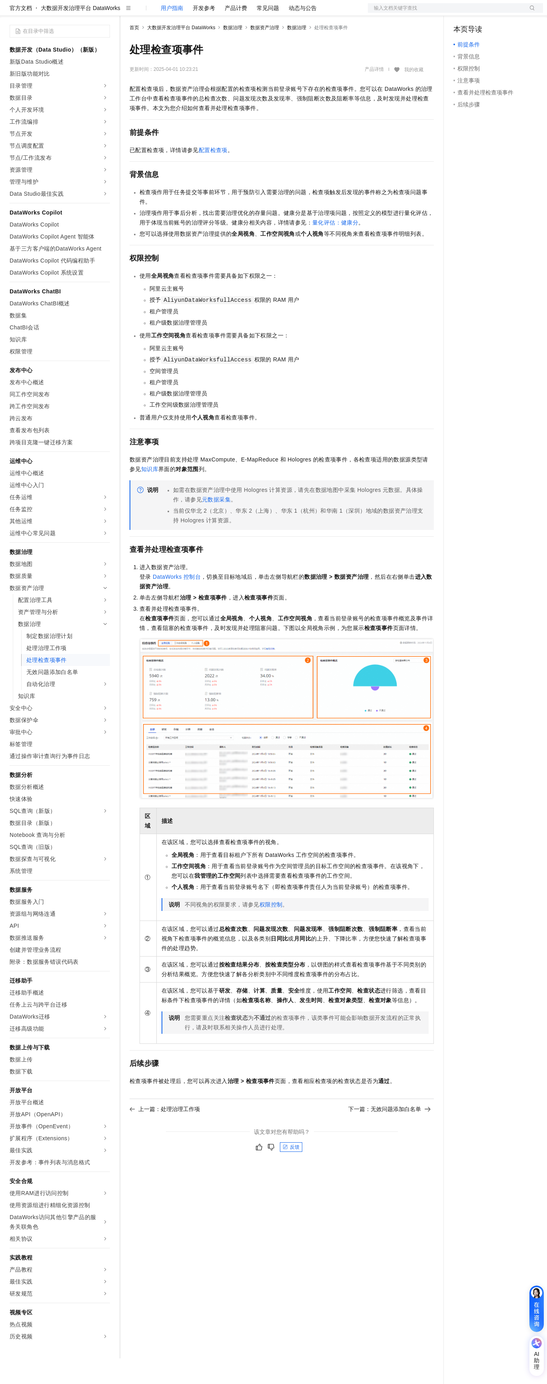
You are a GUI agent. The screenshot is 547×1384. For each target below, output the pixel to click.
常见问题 (268, 33)
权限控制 (271, 930)
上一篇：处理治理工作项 (165, 1134)
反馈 (291, 1172)
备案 (462, 13)
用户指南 (172, 33)
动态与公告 (303, 33)
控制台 (481, 13)
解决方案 (129, 13)
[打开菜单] (13, 13)
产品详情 (374, 95)
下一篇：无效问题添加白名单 (389, 1134)
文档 (445, 13)
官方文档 (21, 33)
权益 (153, 13)
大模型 (82, 13)
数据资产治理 (264, 53)
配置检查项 (213, 175)
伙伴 (216, 13)
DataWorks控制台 (177, 602)
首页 (134, 53)
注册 (500, 13)
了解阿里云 (263, 13)
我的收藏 (413, 95)
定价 (172, 13)
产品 (104, 13)
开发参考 (204, 33)
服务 (236, 13)
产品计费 (236, 33)
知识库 (149, 494)
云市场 (194, 13)
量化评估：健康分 (335, 248)
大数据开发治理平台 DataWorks (80, 33)
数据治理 (232, 53)
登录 (530, 13)
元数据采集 (216, 525)
